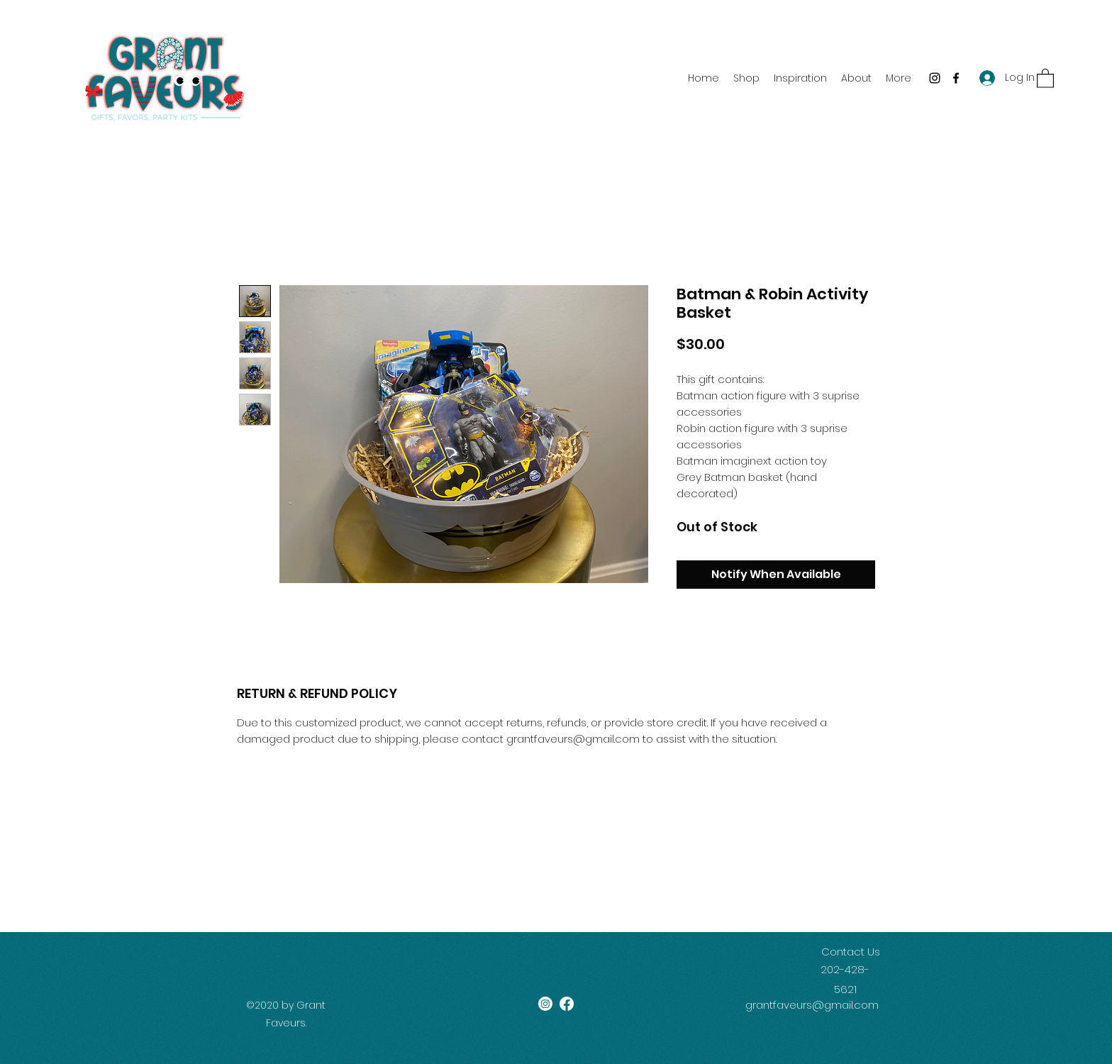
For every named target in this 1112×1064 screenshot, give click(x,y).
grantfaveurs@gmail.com (812, 1004)
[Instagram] (935, 78)
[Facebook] (956, 78)
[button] (1045, 77)
